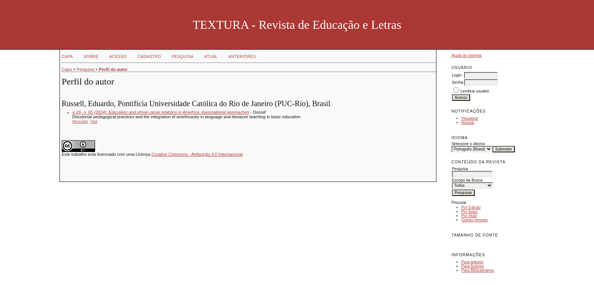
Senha (457, 82)
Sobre (91, 57)
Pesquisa (183, 57)
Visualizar (469, 118)
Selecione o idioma (468, 144)
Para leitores (472, 262)
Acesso (118, 57)
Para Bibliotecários (477, 270)
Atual (210, 57)
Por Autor (469, 212)
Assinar (468, 123)
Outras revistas (474, 220)
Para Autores (472, 266)
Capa (67, 57)
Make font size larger (482, 243)
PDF (94, 121)
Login (456, 75)
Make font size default (470, 243)
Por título (469, 216)
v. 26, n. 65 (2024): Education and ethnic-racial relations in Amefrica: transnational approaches (160, 112)
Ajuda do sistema (467, 55)
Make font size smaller (458, 243)
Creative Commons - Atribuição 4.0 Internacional (197, 154)
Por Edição (471, 207)
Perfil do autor (113, 69)
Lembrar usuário (475, 91)
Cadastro (149, 57)
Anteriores (242, 57)
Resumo (80, 121)
